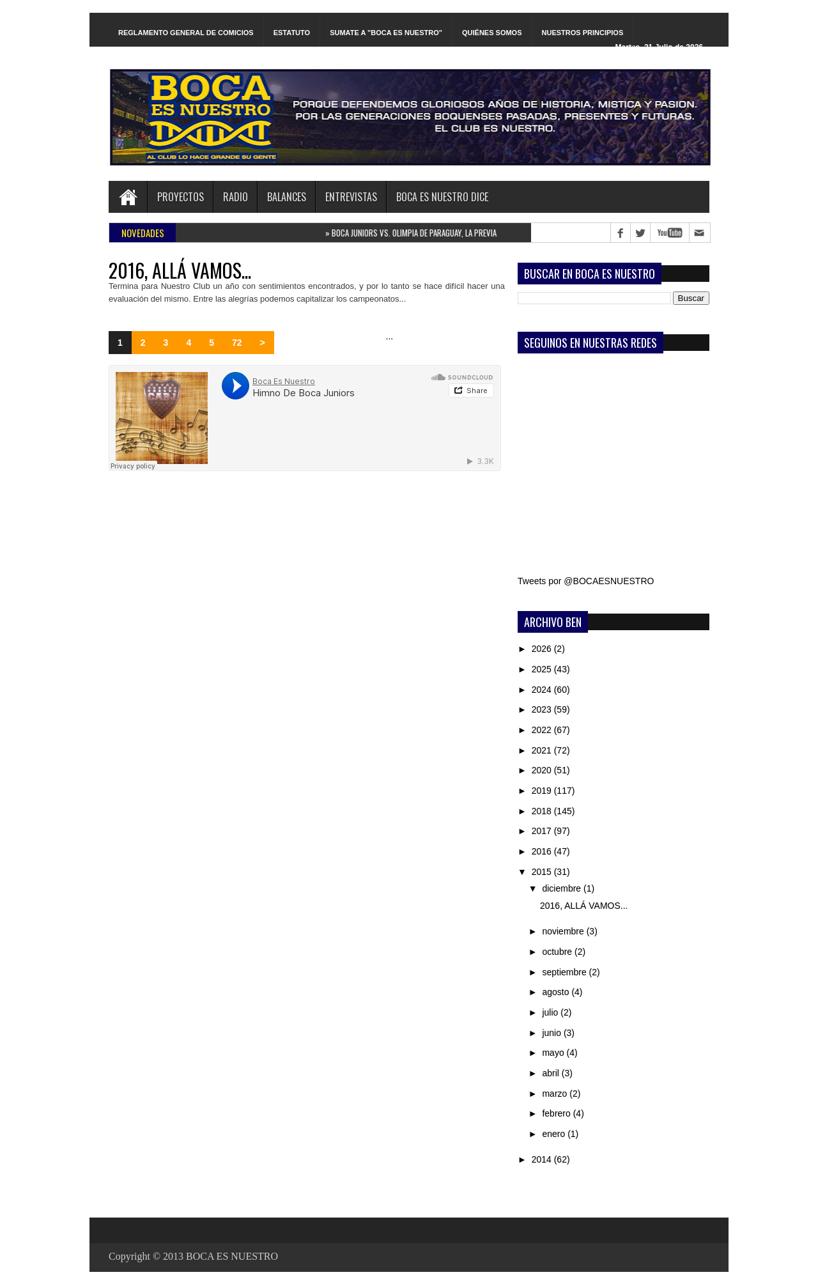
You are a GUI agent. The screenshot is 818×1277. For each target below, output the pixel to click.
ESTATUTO (292, 32)
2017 (543, 831)
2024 (543, 690)
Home (128, 197)
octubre (558, 952)
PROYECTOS (180, 197)
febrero (557, 1113)
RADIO (235, 197)
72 (237, 342)
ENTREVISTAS (351, 197)
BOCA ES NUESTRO (232, 1256)
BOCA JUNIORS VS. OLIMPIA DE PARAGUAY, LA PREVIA (416, 232)
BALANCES (286, 197)
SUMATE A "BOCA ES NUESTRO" (386, 32)
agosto (556, 992)
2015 (543, 872)
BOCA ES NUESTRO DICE (442, 197)
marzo (555, 1093)
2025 (543, 669)
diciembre (562, 888)
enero (554, 1134)
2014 (543, 1159)
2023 (543, 709)
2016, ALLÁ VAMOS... (180, 270)
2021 (543, 750)
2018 (543, 811)
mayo (554, 1053)
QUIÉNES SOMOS (492, 32)
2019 (543, 791)
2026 (543, 649)
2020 (543, 770)
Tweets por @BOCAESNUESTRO (586, 581)
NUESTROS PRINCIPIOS (583, 32)
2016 (543, 851)
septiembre (565, 972)
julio (551, 1012)
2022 (543, 730)
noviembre (564, 931)
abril (551, 1073)
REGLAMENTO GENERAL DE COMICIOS (186, 32)
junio (552, 1033)
